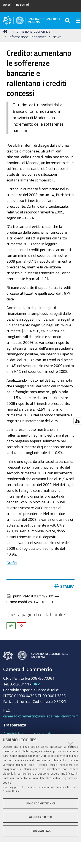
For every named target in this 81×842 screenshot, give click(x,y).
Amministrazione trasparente (27, 733)
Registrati (22, 4)
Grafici (11, 563)
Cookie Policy (11, 791)
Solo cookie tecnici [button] (40, 803)
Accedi (7, 4)
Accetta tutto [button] (40, 817)
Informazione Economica (31, 31)
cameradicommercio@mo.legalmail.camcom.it (40, 716)
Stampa (65, 586)
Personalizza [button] (41, 830)
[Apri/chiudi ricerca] (68, 20)
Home (6, 31)
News (56, 37)
